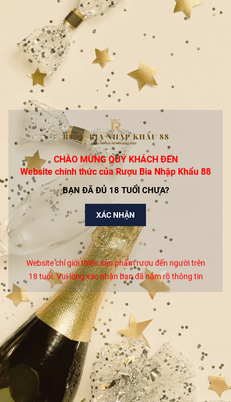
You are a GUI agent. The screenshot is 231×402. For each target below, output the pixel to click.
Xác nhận (115, 214)
